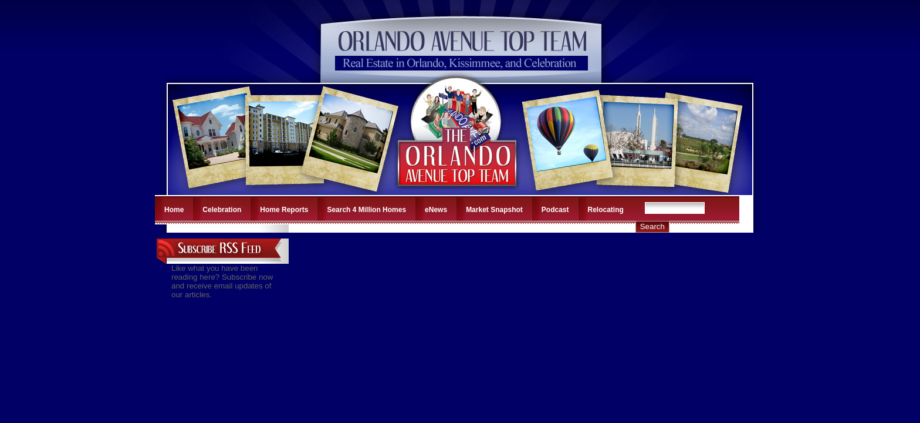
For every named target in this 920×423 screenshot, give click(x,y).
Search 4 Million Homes (366, 210)
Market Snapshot (494, 210)
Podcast (555, 210)
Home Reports (284, 210)
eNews (436, 210)
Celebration (221, 210)
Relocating (606, 210)
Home (174, 210)
